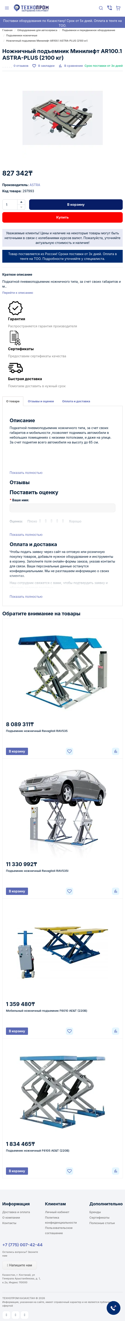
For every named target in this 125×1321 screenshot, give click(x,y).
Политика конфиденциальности (61, 1220)
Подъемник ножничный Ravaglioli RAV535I (37, 871)
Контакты (9, 1223)
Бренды (95, 1212)
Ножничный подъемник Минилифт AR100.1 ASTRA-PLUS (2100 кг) (47, 40)
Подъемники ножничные (21, 35)
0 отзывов (21, 65)
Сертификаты (99, 1217)
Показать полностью (26, 473)
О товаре (12, 401)
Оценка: (16, 521)
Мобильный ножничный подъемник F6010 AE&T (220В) (46, 1010)
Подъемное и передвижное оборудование (88, 30)
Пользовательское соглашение (58, 1230)
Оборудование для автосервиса (37, 30)
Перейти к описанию (17, 292)
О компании (11, 1217)
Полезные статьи (102, 1223)
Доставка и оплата (16, 1212)
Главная (7, 30)
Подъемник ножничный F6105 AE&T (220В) (37, 1150)
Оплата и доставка (76, 401)
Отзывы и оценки (41, 401)
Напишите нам (19, 1265)
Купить (62, 217)
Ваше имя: (20, 500)
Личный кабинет (57, 1212)
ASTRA (35, 185)
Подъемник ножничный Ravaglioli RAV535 (37, 731)
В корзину (76, 204)
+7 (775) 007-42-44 (22, 1244)
